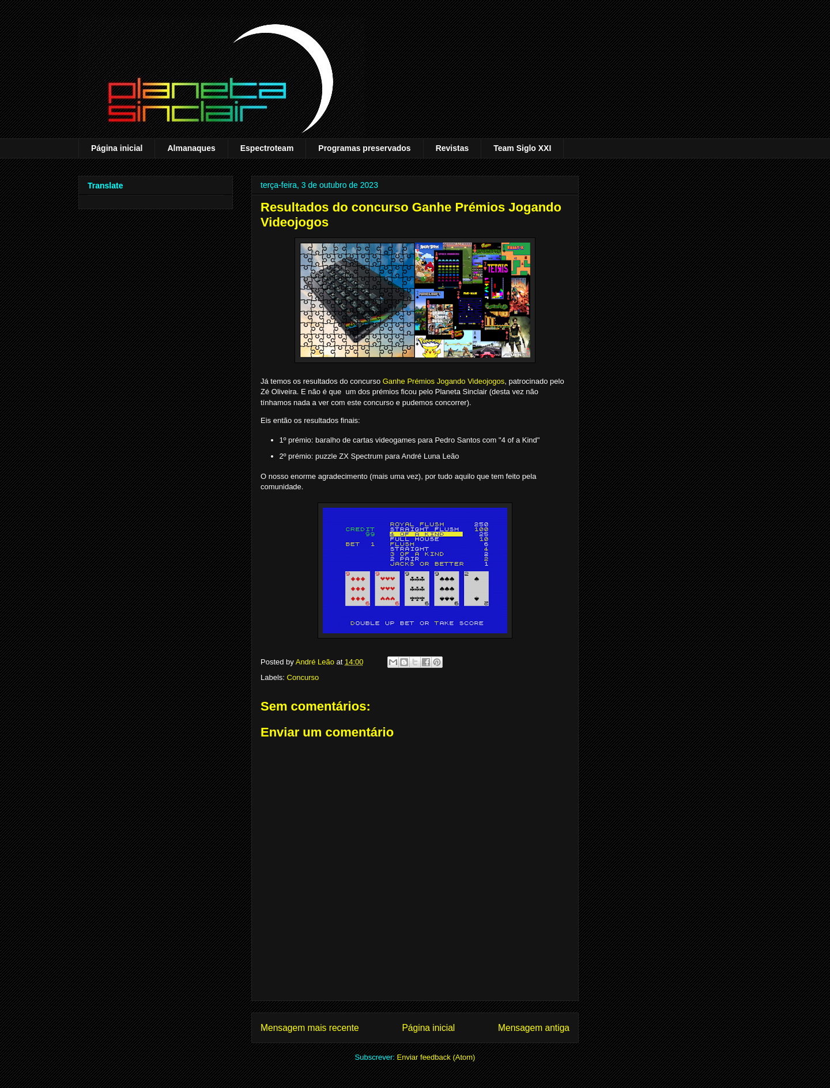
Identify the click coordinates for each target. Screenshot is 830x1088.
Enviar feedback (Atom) (436, 1057)
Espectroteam (267, 148)
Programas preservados (364, 148)
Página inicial (116, 148)
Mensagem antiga (533, 1028)
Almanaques (191, 148)
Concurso (303, 677)
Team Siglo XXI (522, 148)
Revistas (452, 148)
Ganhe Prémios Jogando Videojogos (444, 381)
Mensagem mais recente (310, 1028)
